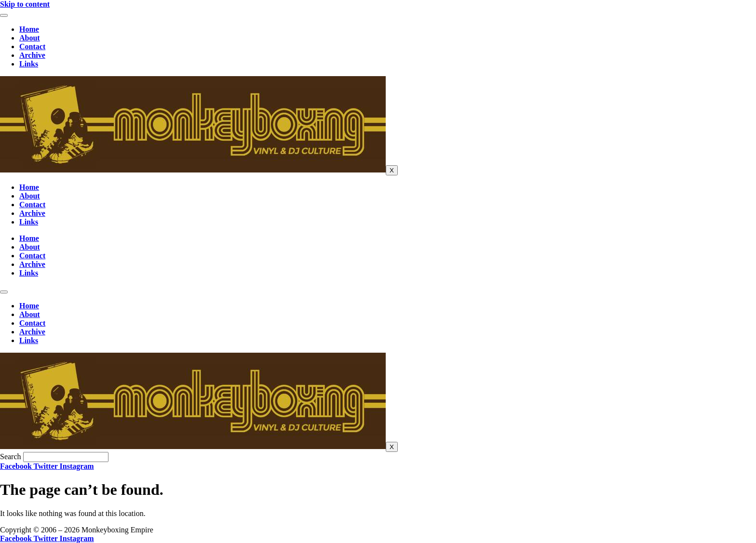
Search (10, 456)
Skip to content (25, 4)
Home (29, 29)
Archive (32, 55)
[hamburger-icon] (4, 15)
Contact (32, 46)
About (29, 38)
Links (28, 64)
